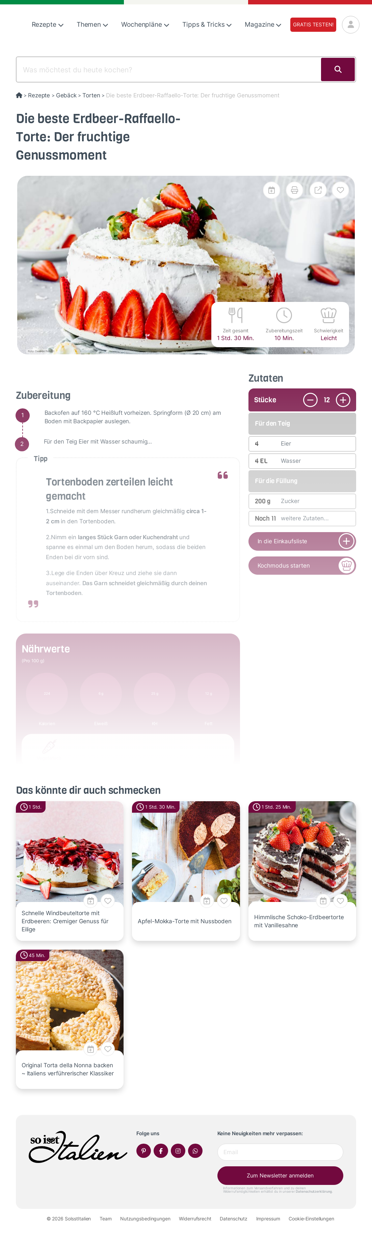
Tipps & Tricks (207, 24)
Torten (91, 95)
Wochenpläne (145, 24)
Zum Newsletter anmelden (280, 1175)
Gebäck (66, 95)
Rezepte (48, 24)
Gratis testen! (313, 24)
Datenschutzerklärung (314, 1191)
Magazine (263, 24)
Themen (92, 24)
